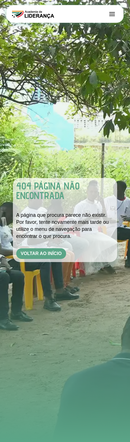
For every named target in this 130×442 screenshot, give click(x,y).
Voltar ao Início (41, 253)
